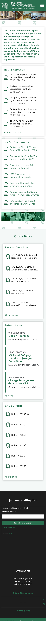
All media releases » (12, 132)
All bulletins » (11, 477)
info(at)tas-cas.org (23, 593)
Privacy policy (23, 611)
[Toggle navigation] (42, 5)
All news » (10, 396)
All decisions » (11, 315)
